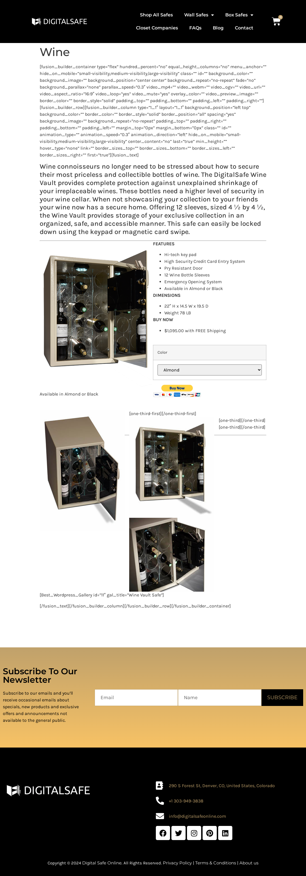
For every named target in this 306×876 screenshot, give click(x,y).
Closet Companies (157, 28)
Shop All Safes (156, 15)
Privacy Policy (177, 863)
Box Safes (239, 15)
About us (248, 863)
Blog (218, 28)
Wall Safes (199, 15)
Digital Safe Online (102, 863)
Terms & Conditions (215, 863)
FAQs (195, 28)
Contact (244, 28)
